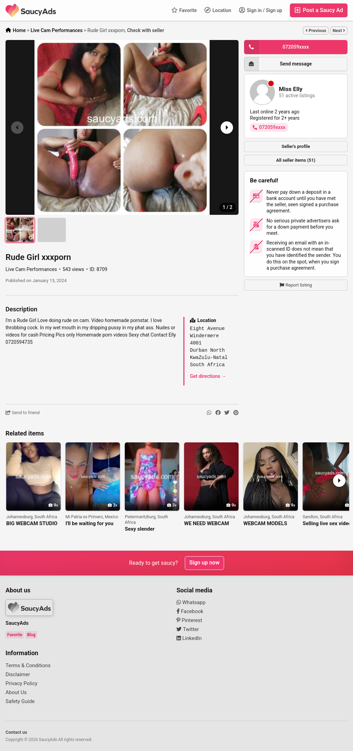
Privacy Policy (21, 683)
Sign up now (204, 563)
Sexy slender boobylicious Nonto (147, 529)
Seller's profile (296, 146)
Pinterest (189, 620)
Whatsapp (190, 602)
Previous (315, 30)
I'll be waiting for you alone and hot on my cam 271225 (89, 524)
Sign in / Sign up (260, 10)
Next (339, 30)
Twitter (187, 629)
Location (217, 10)
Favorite (184, 10)
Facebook (189, 611)
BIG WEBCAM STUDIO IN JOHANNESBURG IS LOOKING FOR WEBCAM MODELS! (32, 524)
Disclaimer (18, 674)
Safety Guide (20, 701)
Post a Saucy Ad (318, 10)
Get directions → (208, 376)
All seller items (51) (295, 160)
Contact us (16, 732)
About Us (16, 692)
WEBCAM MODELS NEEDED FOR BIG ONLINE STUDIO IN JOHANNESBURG (265, 524)
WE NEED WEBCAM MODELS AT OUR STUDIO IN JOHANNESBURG (206, 524)
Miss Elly (290, 89)
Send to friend (23, 412)
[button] (226, 128)
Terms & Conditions (28, 665)
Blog (31, 634)
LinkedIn (189, 638)
